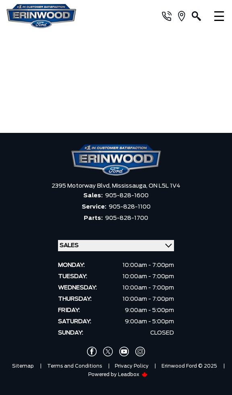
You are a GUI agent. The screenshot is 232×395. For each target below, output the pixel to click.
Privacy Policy (132, 366)
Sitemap (23, 366)
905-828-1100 (130, 207)
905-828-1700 (126, 218)
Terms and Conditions (74, 366)
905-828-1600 (127, 196)
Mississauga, (130, 186)
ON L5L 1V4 (164, 186)
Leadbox (133, 374)
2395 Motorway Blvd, (82, 186)
